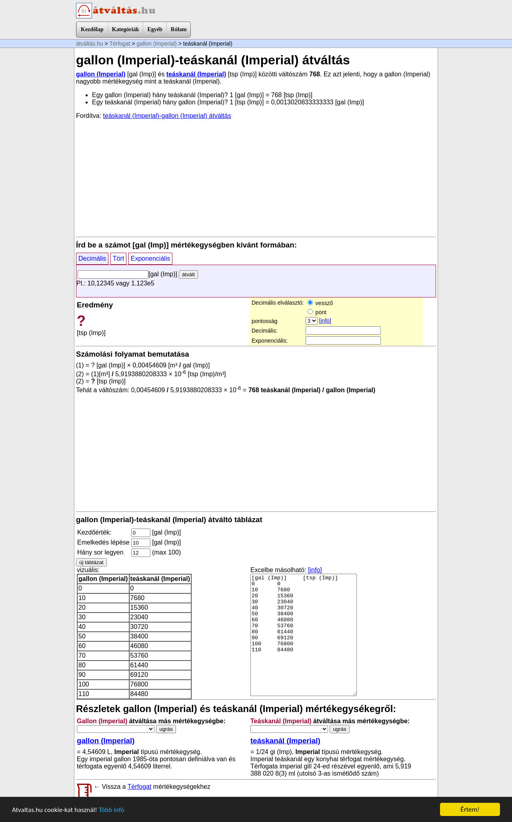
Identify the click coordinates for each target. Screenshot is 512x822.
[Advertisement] (256, 177)
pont (317, 312)
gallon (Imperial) (157, 43)
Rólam (179, 29)
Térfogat (119, 43)
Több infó (111, 810)
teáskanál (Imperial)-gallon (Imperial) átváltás (167, 115)
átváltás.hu (89, 43)
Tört (118, 258)
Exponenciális (150, 258)
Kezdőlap (92, 29)
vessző (320, 303)
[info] (325, 320)
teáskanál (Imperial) (196, 74)
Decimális (92, 258)
